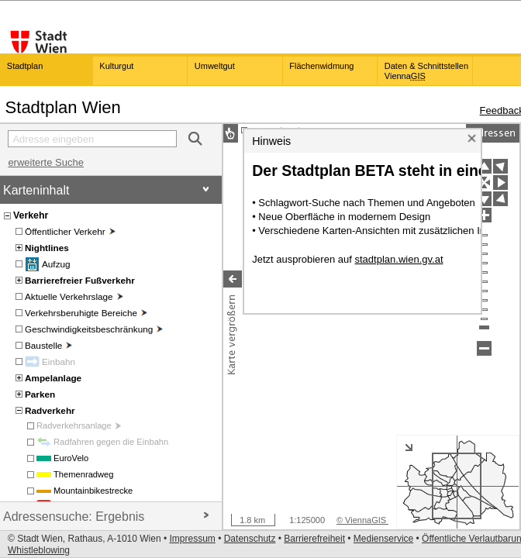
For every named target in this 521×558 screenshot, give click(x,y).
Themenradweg (83, 474)
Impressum (192, 538)
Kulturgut (116, 66)
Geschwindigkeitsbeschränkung (94, 329)
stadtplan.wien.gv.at (398, 280)
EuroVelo (70, 458)
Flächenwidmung (321, 66)
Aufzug (56, 264)
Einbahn (58, 361)
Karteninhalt (106, 190)
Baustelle (48, 345)
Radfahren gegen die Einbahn (110, 441)
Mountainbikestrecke (93, 490)
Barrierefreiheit (314, 538)
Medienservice (383, 538)
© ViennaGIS (362, 520)
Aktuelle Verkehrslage (74, 296)
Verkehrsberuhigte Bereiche (86, 313)
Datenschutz (250, 538)
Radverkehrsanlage (78, 425)
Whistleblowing (39, 550)
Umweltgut (215, 66)
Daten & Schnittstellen (426, 71)
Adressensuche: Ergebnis (106, 516)
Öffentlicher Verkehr (70, 231)
